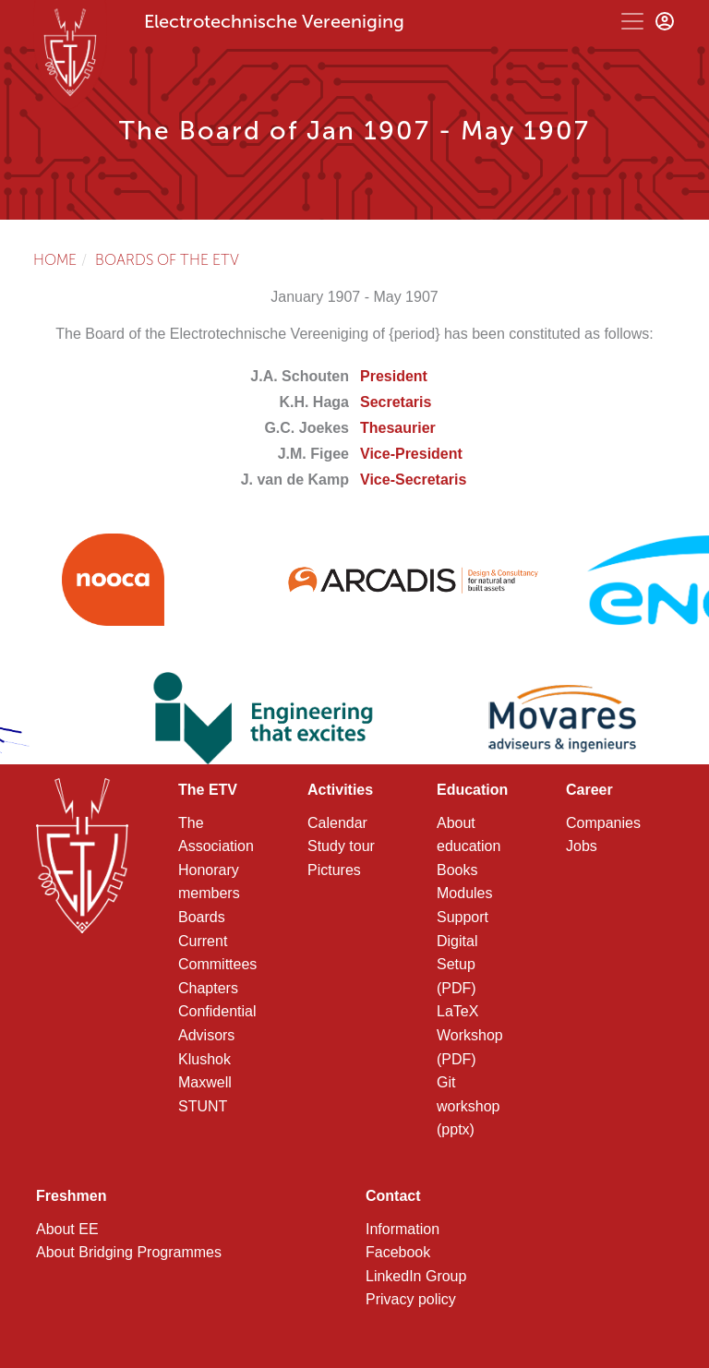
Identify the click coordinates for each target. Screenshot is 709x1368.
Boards (201, 917)
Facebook (398, 1252)
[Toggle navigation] (632, 21)
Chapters (208, 988)
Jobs (581, 846)
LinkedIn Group (416, 1276)
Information (402, 1229)
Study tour (341, 846)
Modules (464, 893)
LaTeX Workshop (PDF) (470, 1034)
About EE (67, 1229)
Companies (603, 823)
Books (457, 870)
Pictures (334, 870)
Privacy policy (411, 1299)
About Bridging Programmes (129, 1252)
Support (462, 917)
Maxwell (205, 1082)
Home (55, 260)
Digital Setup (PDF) (457, 964)
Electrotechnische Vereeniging (274, 21)
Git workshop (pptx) (468, 1105)
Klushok (204, 1059)
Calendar (337, 823)
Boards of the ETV (167, 260)
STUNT (202, 1106)
